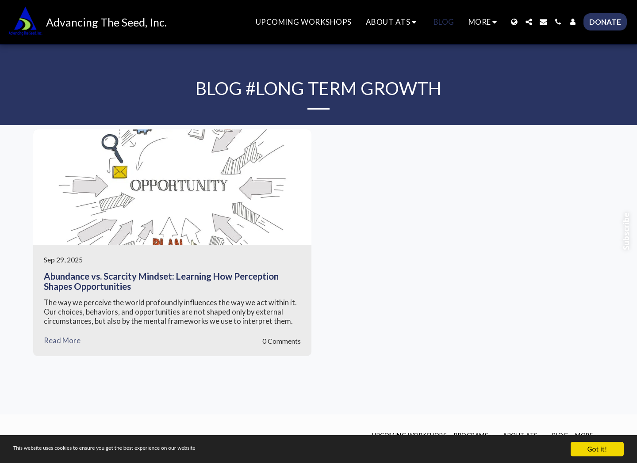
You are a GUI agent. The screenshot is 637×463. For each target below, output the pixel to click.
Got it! (597, 449)
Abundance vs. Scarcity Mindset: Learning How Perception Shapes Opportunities (161, 281)
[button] (392, 22)
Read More (62, 341)
